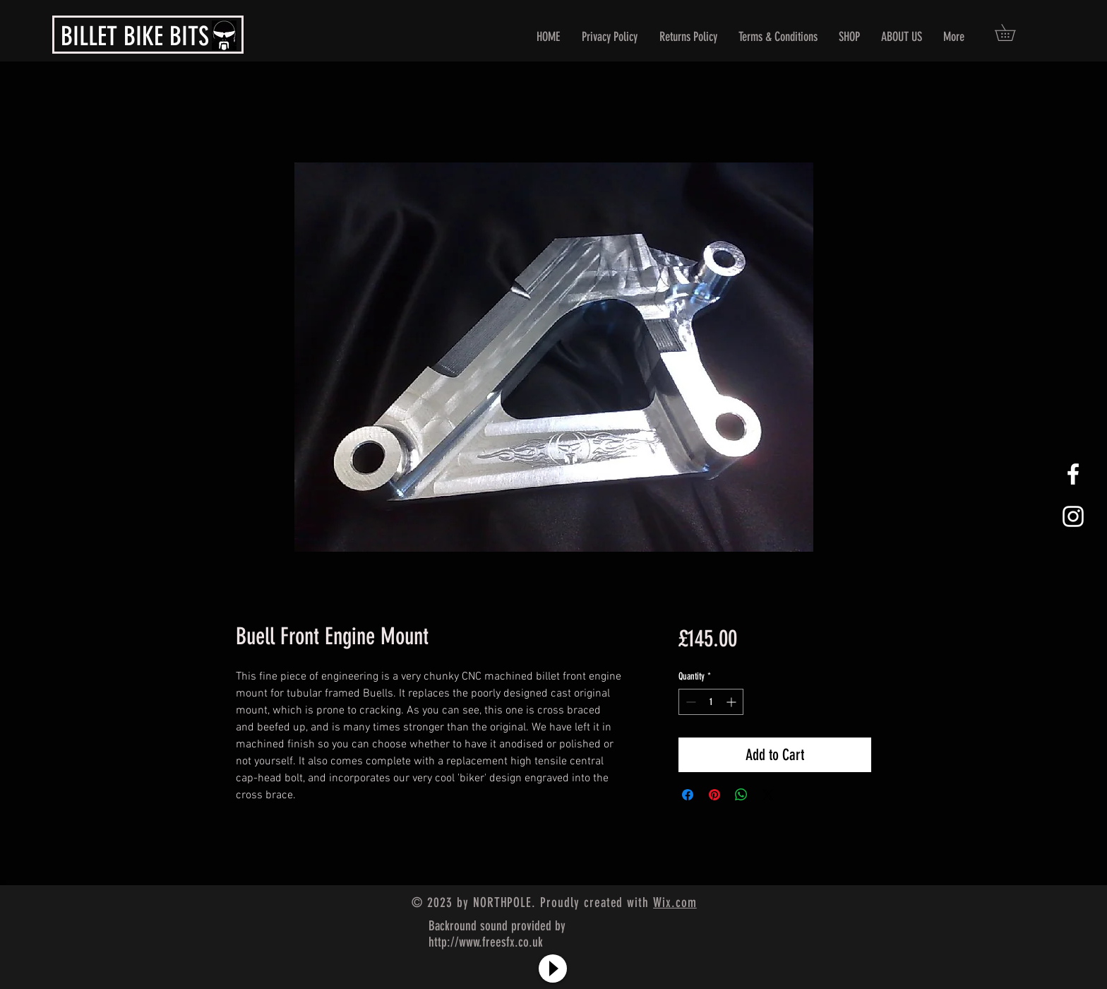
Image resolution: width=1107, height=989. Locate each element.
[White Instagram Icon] (1073, 516)
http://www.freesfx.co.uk (486, 942)
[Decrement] (689, 701)
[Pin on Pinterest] (714, 794)
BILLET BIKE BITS (135, 36)
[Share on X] (768, 794)
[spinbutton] (711, 701)
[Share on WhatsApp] (741, 794)
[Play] (553, 968)
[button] (1013, 32)
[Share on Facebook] (687, 794)
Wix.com (675, 902)
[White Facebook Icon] (1073, 474)
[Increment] (732, 701)
